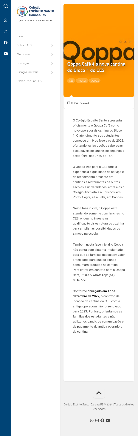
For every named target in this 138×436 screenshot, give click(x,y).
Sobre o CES (24, 45)
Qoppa (95, 80)
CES (71, 80)
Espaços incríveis (27, 72)
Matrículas (23, 54)
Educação (23, 63)
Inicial (20, 36)
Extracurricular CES (29, 81)
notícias (82, 80)
